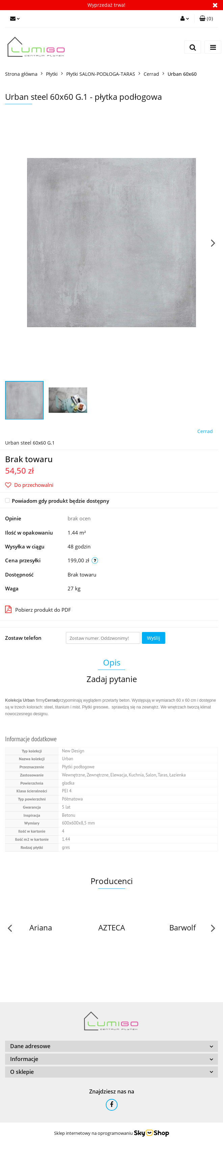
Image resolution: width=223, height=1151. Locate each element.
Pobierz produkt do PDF (38, 609)
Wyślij (153, 638)
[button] (206, 18)
